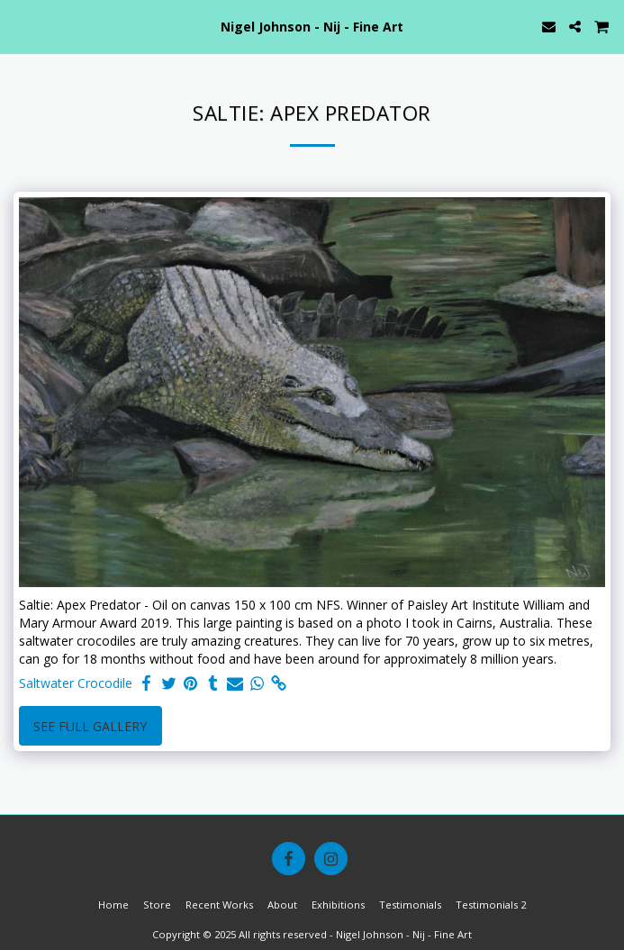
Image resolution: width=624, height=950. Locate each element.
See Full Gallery (90, 726)
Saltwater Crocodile (75, 683)
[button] (20, 25)
